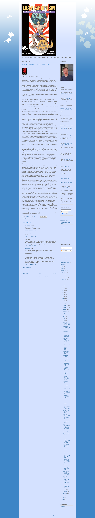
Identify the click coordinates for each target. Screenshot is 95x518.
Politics (62, 268)
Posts (63, 248)
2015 (63, 290)
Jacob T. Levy (28, 225)
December (65, 305)
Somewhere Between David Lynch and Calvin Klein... (66, 467)
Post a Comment (27, 267)
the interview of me (67, 151)
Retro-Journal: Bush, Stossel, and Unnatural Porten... (66, 340)
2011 (63, 298)
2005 (63, 499)
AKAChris (62, 506)
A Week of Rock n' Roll (66, 480)
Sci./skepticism (63, 274)
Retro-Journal (28, 218)
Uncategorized (63, 277)
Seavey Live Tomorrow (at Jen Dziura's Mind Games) (66, 328)
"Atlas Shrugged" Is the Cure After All (66, 392)
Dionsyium (62, 264)
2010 (63, 300)
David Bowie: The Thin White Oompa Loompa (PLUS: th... (66, 440)
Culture (62, 260)
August (64, 313)
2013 (63, 294)
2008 (63, 303)
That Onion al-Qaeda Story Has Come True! (66, 364)
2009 (63, 301)
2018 (63, 285)
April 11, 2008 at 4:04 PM (30, 236)
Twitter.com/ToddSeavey (65, 178)
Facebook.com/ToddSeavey (66, 182)
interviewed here (68, 98)
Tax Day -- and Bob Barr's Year (66, 411)
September (65, 311)
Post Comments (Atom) (43, 276)
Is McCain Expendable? (66, 415)
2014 (63, 292)
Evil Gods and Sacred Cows (66, 387)
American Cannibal (65, 451)
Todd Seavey (28, 233)
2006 (63, 497)
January (65, 493)
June (64, 316)
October (65, 309)
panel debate (67, 117)
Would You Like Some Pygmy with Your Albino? (66, 455)
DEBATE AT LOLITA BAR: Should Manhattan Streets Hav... (66, 334)
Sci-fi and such (63, 272)
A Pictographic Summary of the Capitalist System (66, 461)
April (64, 320)
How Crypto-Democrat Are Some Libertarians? (66, 406)
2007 (63, 495)
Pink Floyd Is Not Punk (65, 477)
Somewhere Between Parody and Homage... (66, 383)
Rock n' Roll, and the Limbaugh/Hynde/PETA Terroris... (66, 358)
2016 (63, 288)
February (65, 491)
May (64, 318)
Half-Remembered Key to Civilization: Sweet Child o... (66, 427)
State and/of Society (65, 402)
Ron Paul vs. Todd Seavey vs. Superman (66, 323)
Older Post (54, 273)
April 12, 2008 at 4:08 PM (30, 264)
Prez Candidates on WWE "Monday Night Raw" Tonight (66, 377)
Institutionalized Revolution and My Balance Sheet (66, 347)
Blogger (53, 515)
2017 (63, 286)
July (64, 314)
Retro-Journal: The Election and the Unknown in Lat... (66, 398)
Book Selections (63, 257)
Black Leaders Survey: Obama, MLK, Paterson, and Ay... (66, 420)
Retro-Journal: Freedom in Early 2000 (66, 435)
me (72, 125)
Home (40, 273)
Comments (64, 250)
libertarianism (63, 279)
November (65, 307)
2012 (63, 296)
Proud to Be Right (64, 187)
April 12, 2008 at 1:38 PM (30, 245)
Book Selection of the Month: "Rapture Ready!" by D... (66, 485)
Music (61, 266)
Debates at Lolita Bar (64, 262)
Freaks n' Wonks (66, 431)
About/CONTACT (64, 220)
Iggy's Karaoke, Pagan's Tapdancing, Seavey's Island (66, 447)
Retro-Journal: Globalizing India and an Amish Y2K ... (66, 473)
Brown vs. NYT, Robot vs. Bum (66, 352)
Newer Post (25, 273)
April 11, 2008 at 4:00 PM (30, 230)
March (64, 489)
